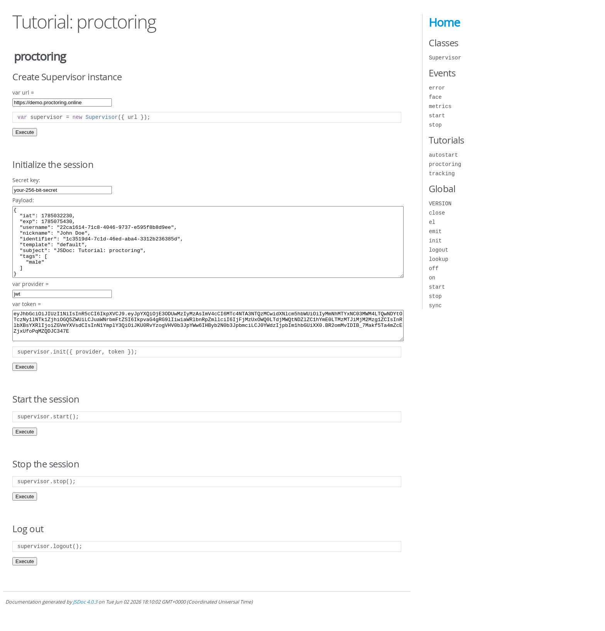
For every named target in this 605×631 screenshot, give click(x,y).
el (432, 222)
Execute (24, 132)
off (433, 268)
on (432, 277)
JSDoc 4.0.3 (85, 621)
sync (435, 305)
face (435, 97)
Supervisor (445, 57)
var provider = (30, 297)
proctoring (445, 164)
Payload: (23, 200)
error (437, 87)
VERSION (440, 203)
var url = (23, 92)
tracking (442, 173)
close (437, 213)
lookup (438, 259)
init (435, 240)
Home (444, 22)
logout (438, 250)
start (437, 115)
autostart (443, 155)
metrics (440, 106)
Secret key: (26, 180)
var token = (26, 317)
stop (435, 125)
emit (435, 231)
